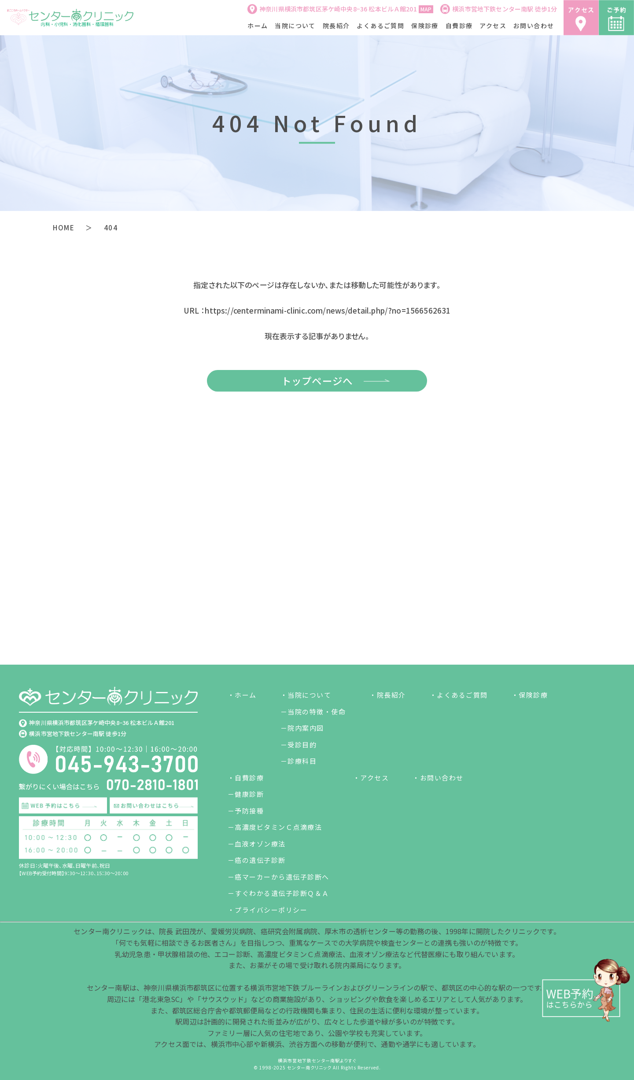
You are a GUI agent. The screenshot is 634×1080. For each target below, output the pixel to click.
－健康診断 (246, 794)
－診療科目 (298, 761)
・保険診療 (530, 695)
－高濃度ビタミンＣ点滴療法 (275, 827)
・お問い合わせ (438, 777)
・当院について (306, 695)
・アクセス (371, 777)
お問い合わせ (533, 25)
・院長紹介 (387, 695)
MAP (425, 9)
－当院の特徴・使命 (313, 711)
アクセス (492, 25)
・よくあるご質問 (459, 695)
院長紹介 (336, 25)
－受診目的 (298, 744)
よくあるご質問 (380, 25)
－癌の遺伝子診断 (257, 860)
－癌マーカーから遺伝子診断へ (278, 876)
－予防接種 (246, 810)
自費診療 (459, 25)
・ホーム (242, 695)
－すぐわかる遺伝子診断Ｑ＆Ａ (278, 893)
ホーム (257, 25)
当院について (295, 25)
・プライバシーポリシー (268, 909)
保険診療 (425, 25)
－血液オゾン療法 (257, 843)
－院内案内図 (302, 728)
